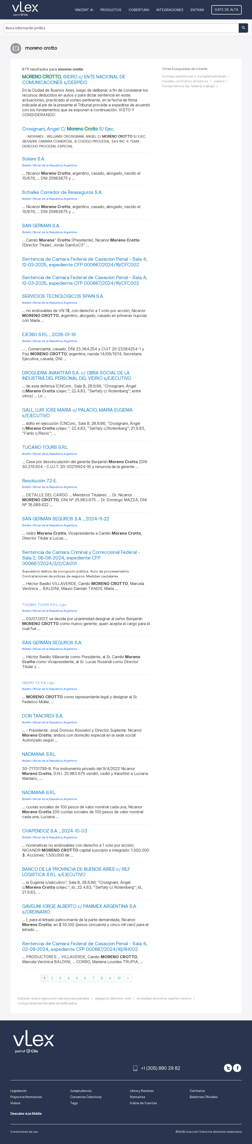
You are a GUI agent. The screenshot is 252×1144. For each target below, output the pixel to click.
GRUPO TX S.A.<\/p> (38, 683)
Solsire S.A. (33, 158)
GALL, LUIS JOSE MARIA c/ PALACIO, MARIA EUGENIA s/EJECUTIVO (77, 412)
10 (119, 978)
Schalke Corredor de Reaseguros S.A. (62, 192)
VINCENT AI (84, 10)
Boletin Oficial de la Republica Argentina (49, 165)
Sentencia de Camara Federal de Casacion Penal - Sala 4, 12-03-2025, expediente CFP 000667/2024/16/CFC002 (84, 262)
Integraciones (170, 10)
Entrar (197, 10)
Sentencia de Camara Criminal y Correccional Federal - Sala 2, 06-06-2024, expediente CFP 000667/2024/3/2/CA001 (81, 558)
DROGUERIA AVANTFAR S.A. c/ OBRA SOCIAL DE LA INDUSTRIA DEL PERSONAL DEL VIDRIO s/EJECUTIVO (76, 375)
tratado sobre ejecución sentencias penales (53, 998)
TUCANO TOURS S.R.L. (45, 447)
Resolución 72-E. (39, 480)
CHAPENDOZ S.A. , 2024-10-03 (54, 830)
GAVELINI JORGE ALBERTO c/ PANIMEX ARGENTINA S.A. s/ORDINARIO (79, 909)
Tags (74, 1103)
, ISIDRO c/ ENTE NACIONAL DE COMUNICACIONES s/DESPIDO (73, 79)
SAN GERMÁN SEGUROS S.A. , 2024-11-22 (65, 518)
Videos (15, 1103)
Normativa (137, 1097)
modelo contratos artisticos (185, 81)
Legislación (18, 1091)
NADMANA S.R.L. (39, 754)
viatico (219, 81)
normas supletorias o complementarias (194, 76)
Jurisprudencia (81, 1091)
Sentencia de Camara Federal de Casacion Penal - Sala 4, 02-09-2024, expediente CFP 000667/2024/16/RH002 (84, 946)
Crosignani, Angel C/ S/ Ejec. (68, 128)
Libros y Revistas (142, 1091)
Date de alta (226, 10)
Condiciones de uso (24, 1131)
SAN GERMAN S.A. (41, 225)
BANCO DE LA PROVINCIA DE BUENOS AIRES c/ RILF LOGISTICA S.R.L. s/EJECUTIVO (76, 872)
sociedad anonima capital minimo (164, 998)
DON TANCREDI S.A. (42, 715)
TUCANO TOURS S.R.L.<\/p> (44, 605)
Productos (110, 10)
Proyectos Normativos (26, 1097)
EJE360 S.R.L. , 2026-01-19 (49, 334)
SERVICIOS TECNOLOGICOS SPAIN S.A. (63, 296)
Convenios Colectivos (85, 1097)
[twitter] (228, 1068)
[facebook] (237, 1068)
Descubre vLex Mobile (26, 1113)
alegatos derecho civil (113, 998)
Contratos (197, 1091)
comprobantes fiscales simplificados (47, 1003)
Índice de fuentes (143, 1103)
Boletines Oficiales (204, 1097)
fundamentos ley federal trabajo (188, 86)
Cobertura (139, 10)
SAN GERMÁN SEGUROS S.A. (52, 642)
